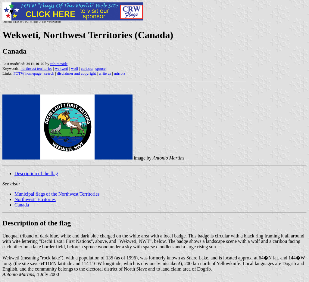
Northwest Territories (35, 199)
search (49, 73)
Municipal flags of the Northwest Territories (57, 194)
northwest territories (36, 68)
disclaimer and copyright (76, 73)
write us (105, 73)
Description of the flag (36, 173)
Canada (21, 204)
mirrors (119, 73)
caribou (87, 68)
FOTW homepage (27, 73)
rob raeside (58, 63)
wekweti (61, 68)
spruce (100, 68)
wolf (74, 68)
